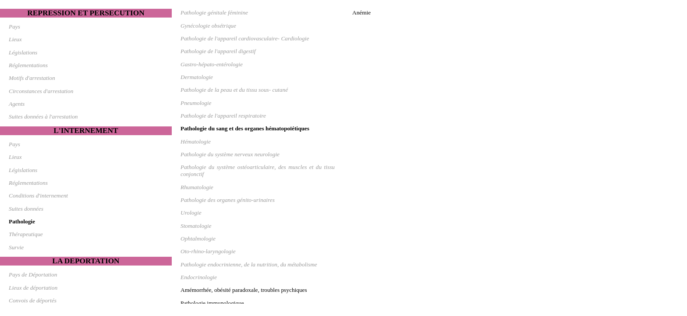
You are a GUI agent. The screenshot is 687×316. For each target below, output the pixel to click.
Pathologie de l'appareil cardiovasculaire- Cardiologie (245, 38)
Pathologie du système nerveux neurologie (230, 154)
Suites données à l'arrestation (43, 116)
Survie (16, 247)
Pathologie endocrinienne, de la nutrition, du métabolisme (249, 264)
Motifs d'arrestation (32, 78)
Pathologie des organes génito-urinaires (228, 200)
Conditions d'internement (38, 195)
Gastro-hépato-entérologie (212, 64)
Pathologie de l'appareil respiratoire (223, 115)
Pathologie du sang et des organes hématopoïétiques (245, 128)
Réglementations (28, 65)
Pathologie (22, 221)
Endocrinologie (199, 277)
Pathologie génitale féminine (214, 12)
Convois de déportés (33, 300)
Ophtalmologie (198, 238)
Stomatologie (196, 226)
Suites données (26, 208)
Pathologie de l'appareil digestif (218, 51)
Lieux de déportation (33, 287)
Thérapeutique (26, 234)
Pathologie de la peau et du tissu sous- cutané (234, 89)
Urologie (191, 212)
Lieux (15, 39)
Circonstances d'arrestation (41, 91)
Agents (17, 104)
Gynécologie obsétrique (208, 25)
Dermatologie (197, 77)
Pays (14, 26)
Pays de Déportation (33, 274)
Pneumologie (196, 103)
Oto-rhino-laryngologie (208, 251)
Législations (23, 52)
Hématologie (196, 141)
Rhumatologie (197, 187)
